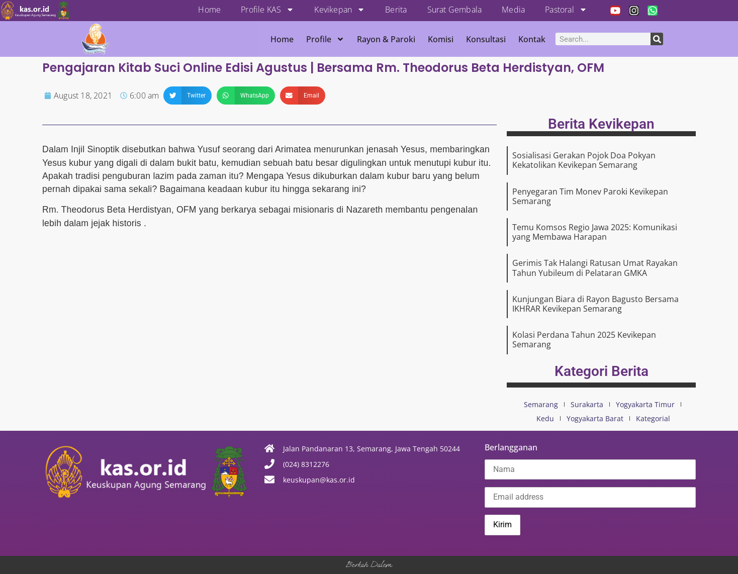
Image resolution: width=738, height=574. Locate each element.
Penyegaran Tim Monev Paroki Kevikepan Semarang (590, 196)
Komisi (440, 39)
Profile (325, 39)
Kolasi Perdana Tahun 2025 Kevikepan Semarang (584, 339)
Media (513, 9)
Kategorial (653, 418)
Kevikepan (339, 10)
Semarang (541, 404)
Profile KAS (267, 10)
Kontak (531, 39)
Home (209, 9)
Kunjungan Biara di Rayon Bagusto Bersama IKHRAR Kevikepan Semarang (595, 304)
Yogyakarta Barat (595, 418)
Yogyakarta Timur (645, 404)
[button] (187, 95)
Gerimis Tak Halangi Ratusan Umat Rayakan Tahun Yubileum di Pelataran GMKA (595, 267)
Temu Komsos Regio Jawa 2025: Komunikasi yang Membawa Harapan (594, 232)
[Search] (657, 39)
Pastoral (566, 10)
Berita (396, 9)
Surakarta (587, 404)
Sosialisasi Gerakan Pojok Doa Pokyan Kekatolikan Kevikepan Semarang (584, 160)
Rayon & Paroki (386, 39)
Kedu (545, 418)
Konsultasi (486, 39)
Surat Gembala (454, 9)
